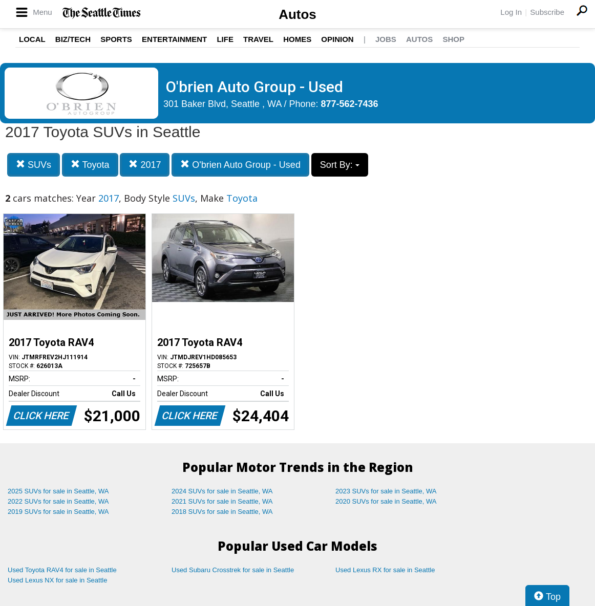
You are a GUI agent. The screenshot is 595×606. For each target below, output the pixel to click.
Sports (116, 39)
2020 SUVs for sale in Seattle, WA (386, 501)
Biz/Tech (73, 39)
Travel (258, 39)
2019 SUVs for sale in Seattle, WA (58, 511)
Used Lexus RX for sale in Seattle (385, 570)
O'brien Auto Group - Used (240, 164)
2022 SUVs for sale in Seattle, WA (58, 501)
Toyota (90, 164)
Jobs (385, 39)
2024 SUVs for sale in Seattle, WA (222, 491)
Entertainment (174, 39)
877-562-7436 (349, 104)
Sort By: (339, 165)
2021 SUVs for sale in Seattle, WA (222, 501)
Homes (297, 39)
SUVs (33, 164)
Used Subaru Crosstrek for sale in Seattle (233, 570)
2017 (145, 164)
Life (225, 39)
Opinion (337, 39)
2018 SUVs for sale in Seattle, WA (222, 511)
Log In (511, 12)
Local (32, 39)
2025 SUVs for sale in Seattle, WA (58, 491)
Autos (297, 14)
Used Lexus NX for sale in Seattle (57, 580)
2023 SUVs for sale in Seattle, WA (386, 491)
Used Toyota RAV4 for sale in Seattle (62, 570)
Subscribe (547, 12)
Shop (453, 39)
